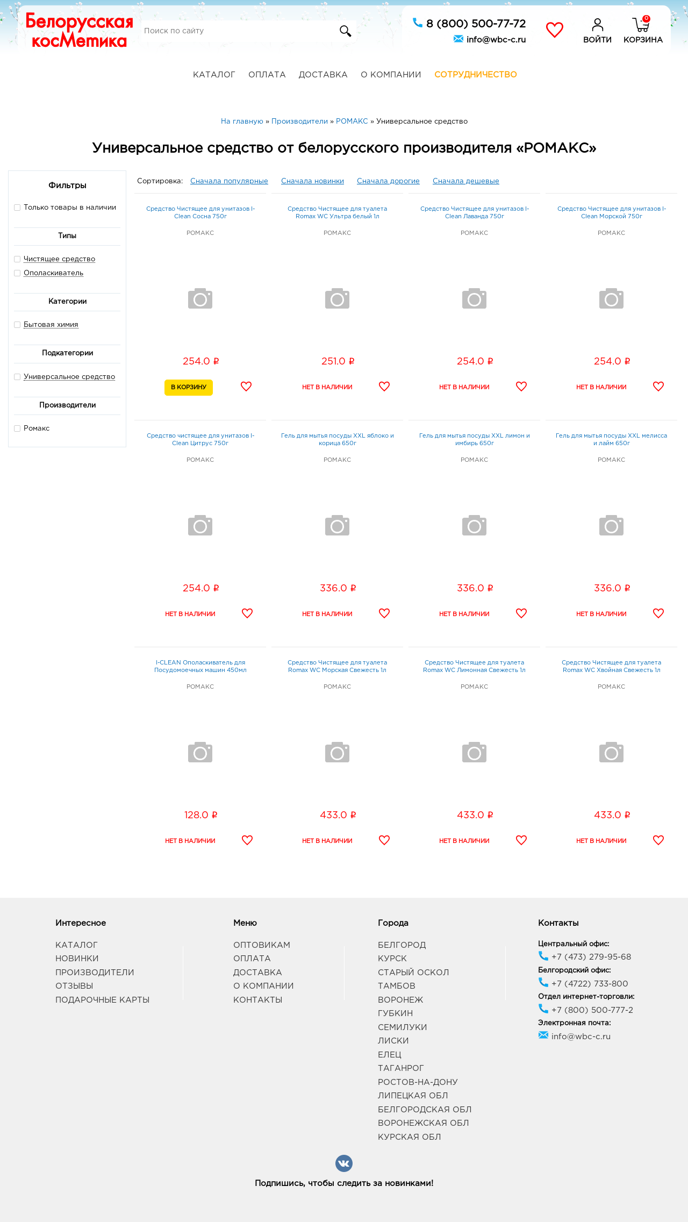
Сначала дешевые (466, 181)
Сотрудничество (475, 75)
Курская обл (409, 1137)
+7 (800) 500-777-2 (585, 1010)
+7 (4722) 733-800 (583, 984)
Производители (94, 972)
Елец (389, 1055)
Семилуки (402, 1027)
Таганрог (401, 1068)
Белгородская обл (425, 1109)
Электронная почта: (574, 1023)
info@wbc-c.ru (489, 38)
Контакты (257, 1000)
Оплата (267, 75)
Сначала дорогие (388, 181)
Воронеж (400, 1000)
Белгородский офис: (574, 971)
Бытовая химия (51, 325)
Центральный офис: (573, 944)
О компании (391, 75)
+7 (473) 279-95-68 (584, 957)
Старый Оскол (413, 972)
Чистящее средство (59, 259)
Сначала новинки (312, 181)
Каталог (214, 75)
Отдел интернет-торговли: (586, 997)
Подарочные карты (102, 1000)
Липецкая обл (413, 1095)
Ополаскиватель (53, 273)
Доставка (323, 75)
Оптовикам (261, 945)
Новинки (77, 958)
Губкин (395, 1013)
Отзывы (74, 986)
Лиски (393, 1041)
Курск (392, 958)
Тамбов (396, 986)
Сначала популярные (229, 181)
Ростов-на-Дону (418, 1082)
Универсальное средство (69, 377)
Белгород (402, 945)
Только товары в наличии (65, 207)
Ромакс (31, 428)
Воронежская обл (423, 1123)
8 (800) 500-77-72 (469, 23)
